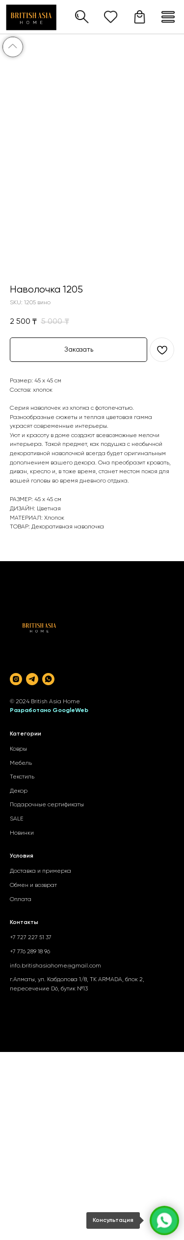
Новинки (22, 833)
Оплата (20, 900)
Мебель (21, 763)
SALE (17, 819)
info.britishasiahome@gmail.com (55, 966)
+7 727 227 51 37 (31, 938)
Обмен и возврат (33, 885)
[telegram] (32, 679)
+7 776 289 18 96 (30, 952)
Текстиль (22, 777)
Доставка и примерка (40, 871)
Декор (18, 791)
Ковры (18, 749)
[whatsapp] (48, 679)
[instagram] (16, 679)
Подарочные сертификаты (47, 805)
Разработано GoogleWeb (49, 711)
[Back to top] (12, 47)
